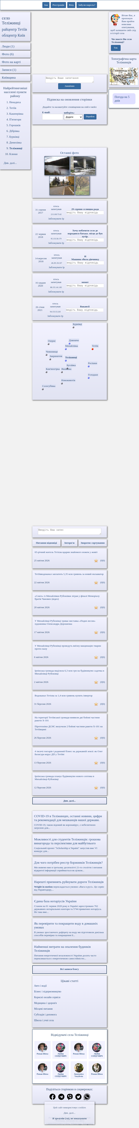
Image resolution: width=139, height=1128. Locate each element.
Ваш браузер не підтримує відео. (69, 136)
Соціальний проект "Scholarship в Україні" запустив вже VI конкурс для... (69, 847)
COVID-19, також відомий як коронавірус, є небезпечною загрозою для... (69, 823)
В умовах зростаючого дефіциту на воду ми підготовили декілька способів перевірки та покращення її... (69, 931)
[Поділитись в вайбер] (70, 1099)
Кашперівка (16, 113)
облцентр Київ (13, 35)
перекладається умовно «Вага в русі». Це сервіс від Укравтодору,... (69, 887)
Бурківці (14, 136)
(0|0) (102, 562)
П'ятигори (15, 119)
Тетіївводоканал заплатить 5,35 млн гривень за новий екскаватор (69, 576)
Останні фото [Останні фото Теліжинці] (69, 154)
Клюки (13, 154)
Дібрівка (14, 131)
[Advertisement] (69, 43)
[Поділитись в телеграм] (61, 1099)
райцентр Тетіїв (14, 29)
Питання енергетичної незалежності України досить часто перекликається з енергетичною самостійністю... (69, 954)
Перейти (90, 118)
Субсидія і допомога (45, 1016)
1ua (46, 5)
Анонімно (70, 87)
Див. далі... (69, 1112)
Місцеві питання (43, 1011)
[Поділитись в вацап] (87, 1099)
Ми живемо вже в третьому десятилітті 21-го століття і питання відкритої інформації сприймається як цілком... (69, 868)
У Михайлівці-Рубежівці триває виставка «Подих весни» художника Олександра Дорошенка (65, 624)
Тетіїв (12, 107)
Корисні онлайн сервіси (47, 999)
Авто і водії (40, 988)
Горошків (14, 125)
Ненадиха (15, 102)
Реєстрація (58, 5)
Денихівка (15, 142)
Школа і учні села (44, 1022)
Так (116, 48)
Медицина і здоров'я (45, 1005)
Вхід (71, 5)
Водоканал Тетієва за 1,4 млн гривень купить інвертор (64, 697)
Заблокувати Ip (56, 219)
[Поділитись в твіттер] (78, 1099)
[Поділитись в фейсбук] (52, 1099)
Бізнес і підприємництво (47, 993)
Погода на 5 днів (122, 98)
